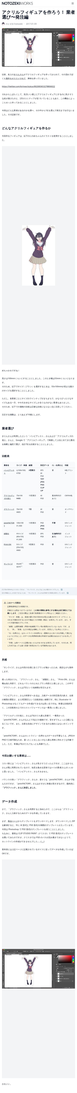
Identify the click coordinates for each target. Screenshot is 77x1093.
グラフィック (9, 509)
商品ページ (13, 821)
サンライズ (8, 564)
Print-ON (7, 544)
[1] (22, 563)
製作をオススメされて (16, 78)
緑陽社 (6, 533)
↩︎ (62, 590)
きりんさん (19, 74)
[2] (21, 566)
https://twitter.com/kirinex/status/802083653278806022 (28, 86)
